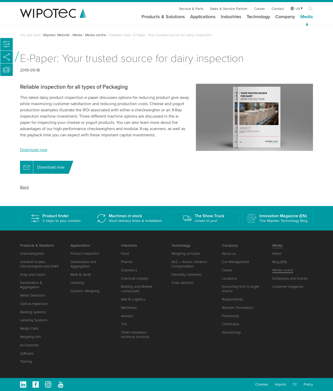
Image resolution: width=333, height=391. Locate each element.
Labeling (77, 282)
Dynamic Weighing (85, 291)
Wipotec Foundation (237, 307)
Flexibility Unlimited (186, 274)
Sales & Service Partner (229, 9)
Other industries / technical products (135, 334)
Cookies (261, 384)
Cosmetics (129, 270)
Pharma (126, 262)
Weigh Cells (29, 328)
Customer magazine (287, 286)
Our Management (235, 262)
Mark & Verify (81, 274)
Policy (308, 384)
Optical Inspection (34, 304)
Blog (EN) (279, 262)
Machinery (129, 307)
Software (27, 353)
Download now (33, 149)
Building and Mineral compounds (136, 288)
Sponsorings (231, 332)
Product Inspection (85, 253)
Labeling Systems (33, 320)
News (276, 253)
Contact (278, 9)
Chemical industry (134, 278)
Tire (124, 324)
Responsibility (232, 299)
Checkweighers (32, 253)
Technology (258, 17)
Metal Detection (32, 295)
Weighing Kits (30, 337)
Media (306, 17)
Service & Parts (191, 9)
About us (229, 253)
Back (24, 187)
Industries (231, 17)
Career (259, 9)
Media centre (95, 35)
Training (26, 361)
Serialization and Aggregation (83, 264)
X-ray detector (182, 282)
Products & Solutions (163, 17)
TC (295, 384)
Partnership (230, 316)
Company (285, 17)
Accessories (29, 345)
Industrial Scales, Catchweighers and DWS (39, 264)
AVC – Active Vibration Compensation (189, 264)
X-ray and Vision (32, 274)
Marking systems (33, 312)
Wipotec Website (56, 35)
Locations (229, 278)
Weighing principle (185, 253)
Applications (203, 17)
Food (125, 253)
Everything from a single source (240, 288)
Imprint (280, 384)
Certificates (230, 324)
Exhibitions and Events (289, 278)
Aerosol (127, 316)
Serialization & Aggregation (31, 284)
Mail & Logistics (133, 299)
